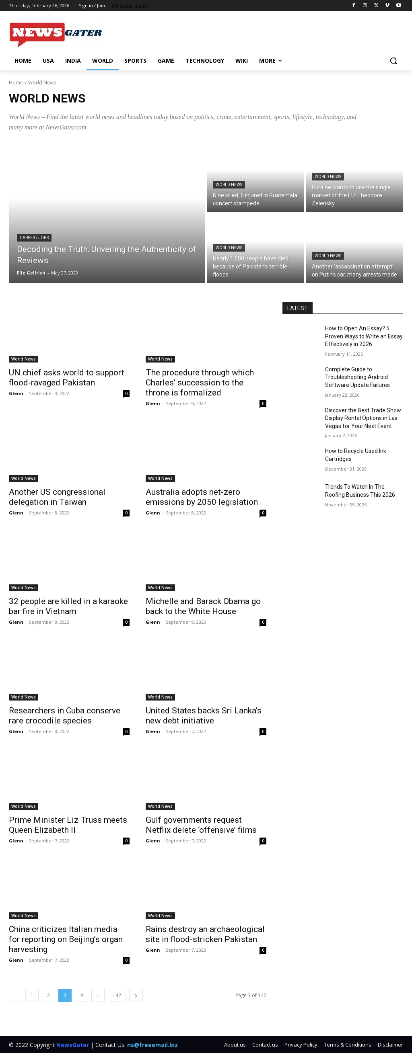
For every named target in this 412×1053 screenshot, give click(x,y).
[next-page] (136, 995)
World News (229, 184)
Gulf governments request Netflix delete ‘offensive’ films (201, 825)
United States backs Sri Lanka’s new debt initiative (204, 715)
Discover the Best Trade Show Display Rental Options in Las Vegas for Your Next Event (363, 418)
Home (16, 82)
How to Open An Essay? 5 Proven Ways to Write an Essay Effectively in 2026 (364, 336)
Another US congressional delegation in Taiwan (57, 497)
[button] (393, 60)
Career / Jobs (34, 238)
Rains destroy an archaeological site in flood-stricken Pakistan (205, 934)
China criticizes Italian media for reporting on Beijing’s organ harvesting (66, 939)
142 (117, 995)
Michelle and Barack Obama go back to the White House (203, 606)
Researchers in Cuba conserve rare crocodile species (64, 715)
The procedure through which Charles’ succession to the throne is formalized (200, 382)
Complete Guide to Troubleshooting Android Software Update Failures (357, 377)
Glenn (16, 393)
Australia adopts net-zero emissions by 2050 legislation (202, 497)
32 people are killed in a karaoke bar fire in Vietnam (68, 606)
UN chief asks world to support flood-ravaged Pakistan (66, 377)
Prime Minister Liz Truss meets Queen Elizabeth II (68, 825)
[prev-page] (15, 995)
